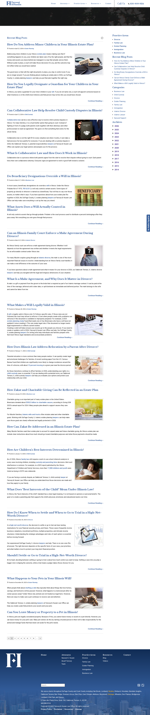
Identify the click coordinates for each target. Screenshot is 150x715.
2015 (115, 166)
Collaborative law (14, 120)
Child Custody (29, 114)
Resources (95, 3)
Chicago (111, 694)
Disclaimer (58, 709)
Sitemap (78, 709)
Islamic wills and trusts (31, 414)
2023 (115, 137)
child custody (12, 373)
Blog (104, 658)
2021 (115, 144)
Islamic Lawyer (119, 115)
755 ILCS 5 (27, 189)
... (37, 638)
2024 (115, 133)
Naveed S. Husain (68, 658)
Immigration (118, 49)
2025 (115, 130)
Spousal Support (120, 118)
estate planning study (15, 321)
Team (64, 664)
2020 (115, 148)
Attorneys (64, 3)
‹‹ (8, 638)
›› (40, 638)
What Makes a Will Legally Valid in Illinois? (129, 83)
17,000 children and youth (57, 468)
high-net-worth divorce (19, 525)
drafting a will (30, 588)
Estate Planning (29, 48)
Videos (105, 661)
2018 (115, 155)
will (53, 92)
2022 (115, 141)
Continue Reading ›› (95, 101)
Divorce (30, 520)
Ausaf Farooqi (67, 661)
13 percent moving (35, 365)
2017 (115, 159)
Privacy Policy (46, 709)
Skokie (111, 691)
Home (53, 3)
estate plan (41, 54)
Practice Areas (79, 3)
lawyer (63, 477)
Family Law (118, 43)
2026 (115, 126)
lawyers (29, 78)
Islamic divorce (45, 258)
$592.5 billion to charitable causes (39, 402)
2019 (115, 151)
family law (25, 459)
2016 (115, 162)
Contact (108, 3)
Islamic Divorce (30, 240)
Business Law (30, 180)
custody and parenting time (46, 462)
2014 (115, 170)
